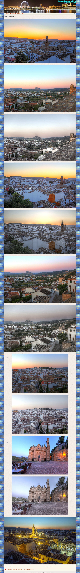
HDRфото (20, 569)
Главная (7, 13)
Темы (23, 13)
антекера (30, 569)
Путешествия (13, 13)
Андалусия (26, 569)
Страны (19, 13)
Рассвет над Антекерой (48, 567)
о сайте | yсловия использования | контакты (48, 572)
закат (33, 569)
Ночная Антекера (8, 567)
